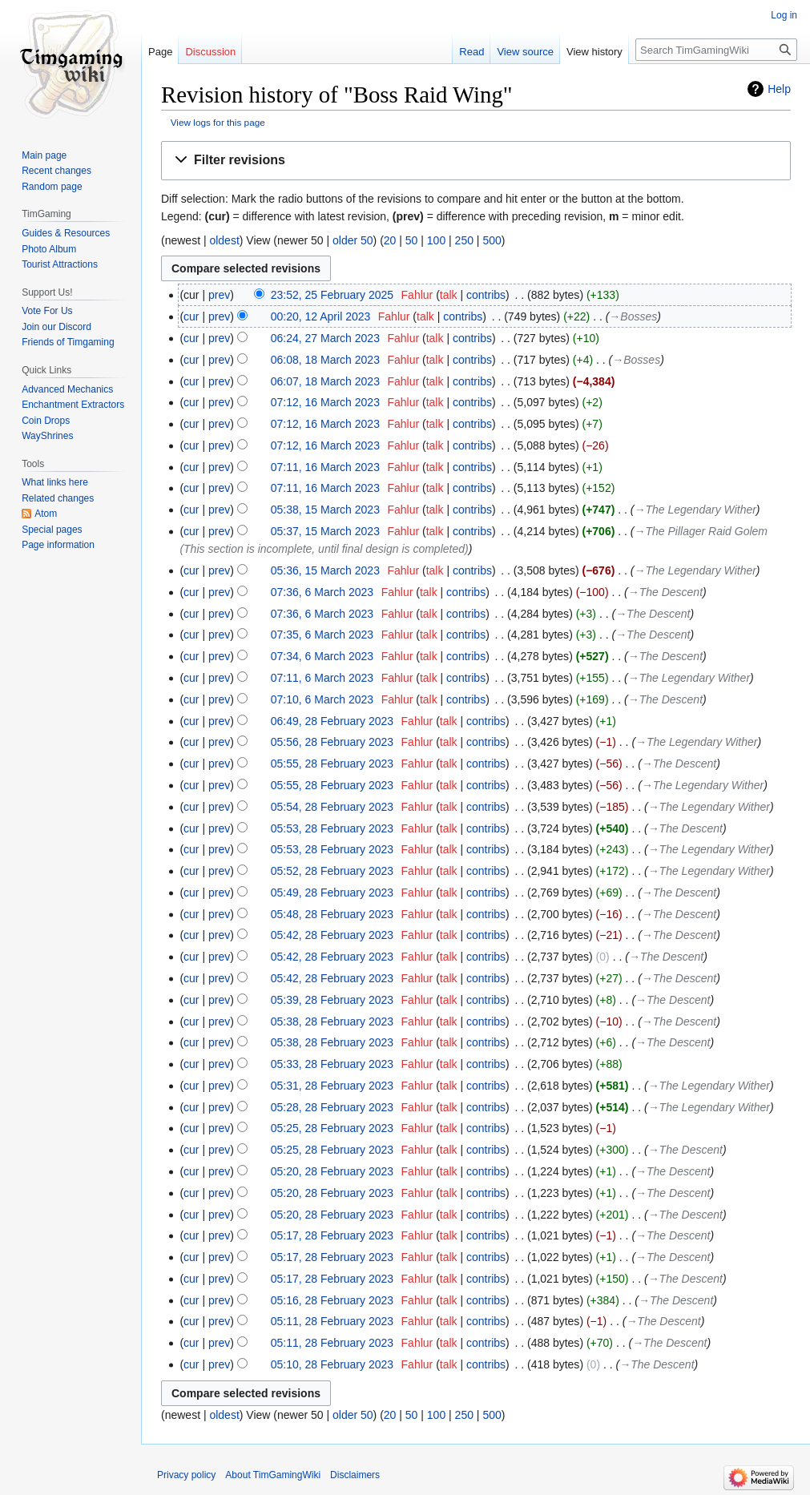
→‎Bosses (633, 316)
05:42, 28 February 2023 (332, 935)
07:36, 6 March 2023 (322, 592)
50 (411, 240)
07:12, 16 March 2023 (325, 402)
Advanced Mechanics (67, 389)
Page (160, 52)
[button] (476, 160)
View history (594, 52)
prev (219, 294)
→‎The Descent (665, 592)
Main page (44, 155)
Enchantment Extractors (73, 404)
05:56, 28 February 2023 (332, 741)
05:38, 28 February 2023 (332, 1021)
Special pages (52, 529)
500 (491, 240)
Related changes (58, 498)
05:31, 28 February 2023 (332, 1085)
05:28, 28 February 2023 (332, 1107)
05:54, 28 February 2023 (332, 806)
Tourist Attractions (60, 264)
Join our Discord (56, 326)
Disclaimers (355, 1475)
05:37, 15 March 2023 (325, 531)
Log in (784, 15)
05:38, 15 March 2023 (325, 509)
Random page (52, 186)
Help (779, 89)
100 (436, 240)
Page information (58, 544)
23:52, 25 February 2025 (332, 294)
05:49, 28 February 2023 (332, 892)
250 (464, 240)
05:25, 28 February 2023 (332, 1128)
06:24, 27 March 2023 (325, 338)
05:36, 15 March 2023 (325, 570)
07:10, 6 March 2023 (322, 699)
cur (191, 316)
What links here (55, 482)
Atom (45, 513)
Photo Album (49, 249)
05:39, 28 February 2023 (332, 999)
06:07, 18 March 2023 (325, 381)
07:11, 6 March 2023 (322, 677)
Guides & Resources (66, 233)
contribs (486, 294)
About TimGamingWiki (272, 1475)
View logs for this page (218, 122)
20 (390, 240)
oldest (224, 240)
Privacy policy (186, 1475)
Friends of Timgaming (68, 342)
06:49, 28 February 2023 (332, 721)
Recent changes (56, 170)
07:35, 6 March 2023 (322, 634)
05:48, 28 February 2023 (332, 914)
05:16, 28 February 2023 (332, 1300)
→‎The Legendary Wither (695, 509)
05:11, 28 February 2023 (332, 1321)
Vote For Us (47, 310)
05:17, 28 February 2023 (332, 1235)
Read (471, 52)
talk (448, 294)
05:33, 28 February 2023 (332, 1064)
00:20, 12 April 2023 (321, 316)
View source (525, 52)
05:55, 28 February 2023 (332, 763)
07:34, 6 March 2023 (322, 656)
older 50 (352, 240)
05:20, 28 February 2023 (332, 1171)
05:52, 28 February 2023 (332, 870)
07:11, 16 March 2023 (325, 467)
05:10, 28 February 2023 (332, 1364)
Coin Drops (46, 420)
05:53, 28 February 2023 (332, 828)
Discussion (210, 52)
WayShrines (47, 435)
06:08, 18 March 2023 (325, 359)
